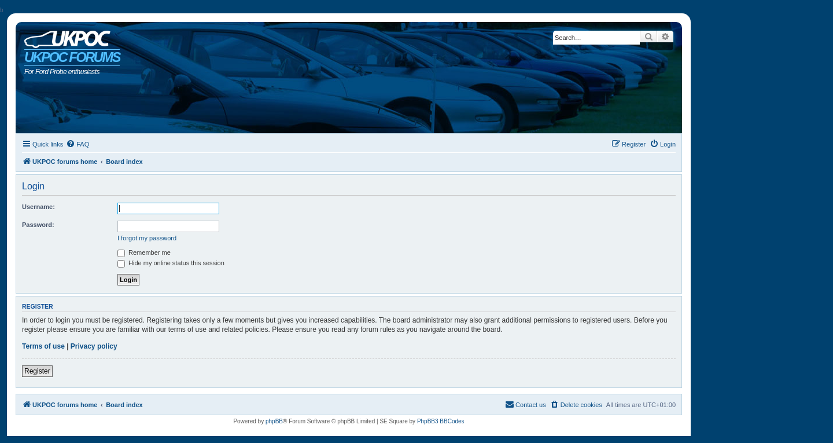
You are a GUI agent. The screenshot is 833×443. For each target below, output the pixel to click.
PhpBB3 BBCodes (441, 421)
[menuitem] (77, 144)
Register (37, 371)
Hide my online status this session (170, 262)
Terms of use (43, 346)
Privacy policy (94, 346)
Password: (38, 224)
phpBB (274, 421)
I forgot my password (146, 238)
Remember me (144, 252)
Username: (38, 206)
